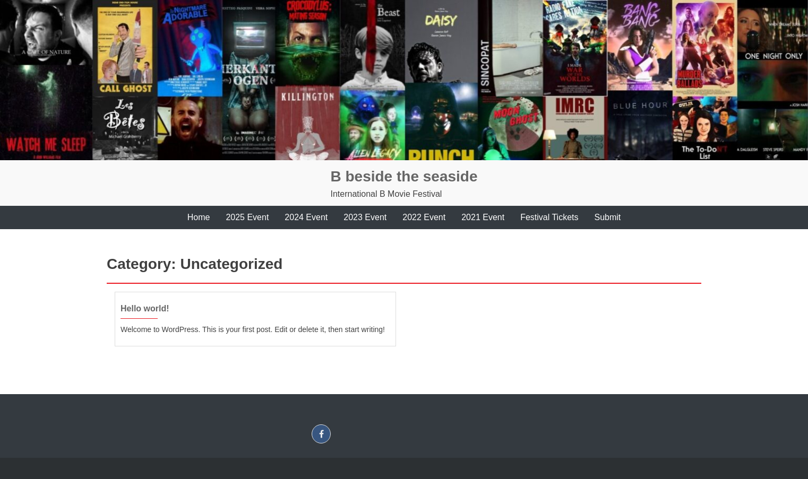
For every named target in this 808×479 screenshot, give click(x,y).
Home (198, 217)
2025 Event (247, 217)
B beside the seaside (403, 176)
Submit (608, 217)
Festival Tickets (549, 217)
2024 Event (306, 217)
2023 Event (364, 217)
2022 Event (423, 217)
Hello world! (145, 308)
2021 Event (482, 217)
